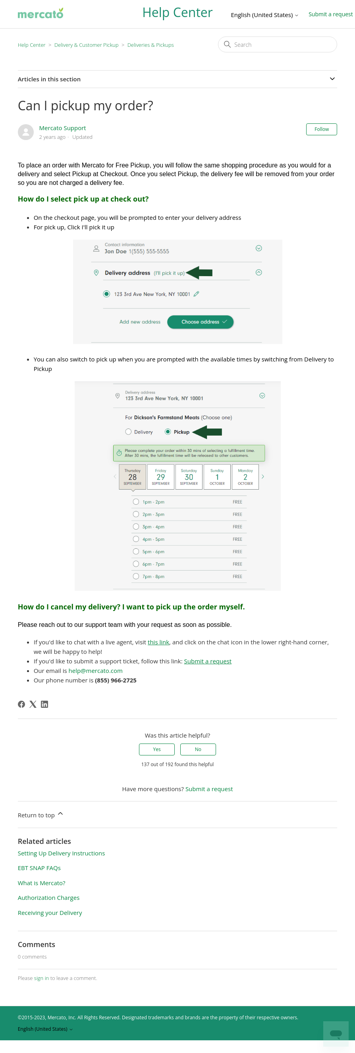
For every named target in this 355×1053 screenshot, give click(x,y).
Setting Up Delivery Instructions (61, 853)
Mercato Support (62, 128)
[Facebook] (21, 704)
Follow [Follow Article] (321, 129)
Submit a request (209, 789)
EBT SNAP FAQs (39, 868)
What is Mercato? (42, 883)
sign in (41, 978)
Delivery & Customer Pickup (87, 44)
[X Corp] (33, 704)
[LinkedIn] (44, 704)
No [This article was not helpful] (198, 749)
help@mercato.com (96, 670)
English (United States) (265, 15)
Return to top (41, 814)
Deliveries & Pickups (150, 44)
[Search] (277, 44)
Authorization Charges (49, 897)
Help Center (32, 44)
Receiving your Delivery (50, 913)
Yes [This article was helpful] (156, 749)
